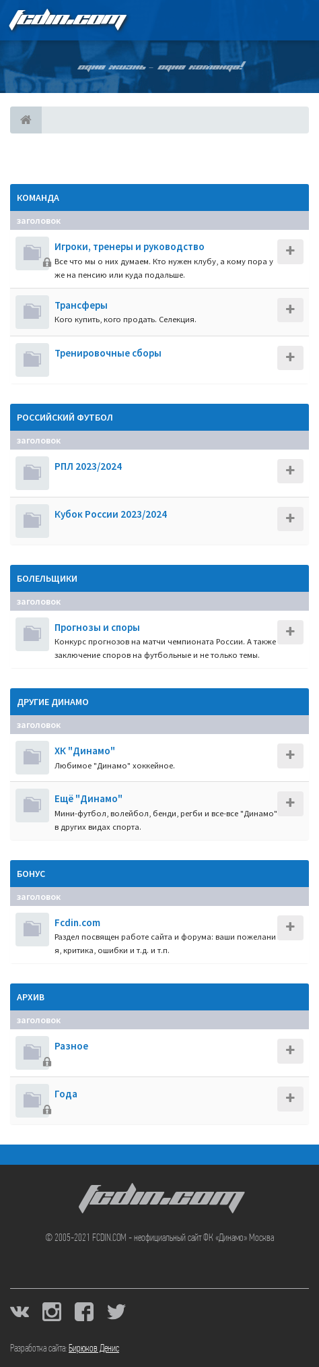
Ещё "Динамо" (88, 798)
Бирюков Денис (94, 1348)
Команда (38, 197)
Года (66, 1093)
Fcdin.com (77, 922)
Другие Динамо (53, 702)
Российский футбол (65, 417)
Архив (30, 997)
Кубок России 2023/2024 (111, 514)
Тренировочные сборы (108, 352)
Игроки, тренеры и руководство (130, 246)
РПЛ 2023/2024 (88, 466)
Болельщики (47, 578)
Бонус (31, 874)
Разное (71, 1045)
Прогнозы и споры (97, 627)
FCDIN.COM (66, 20)
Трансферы (81, 305)
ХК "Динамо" (85, 750)
